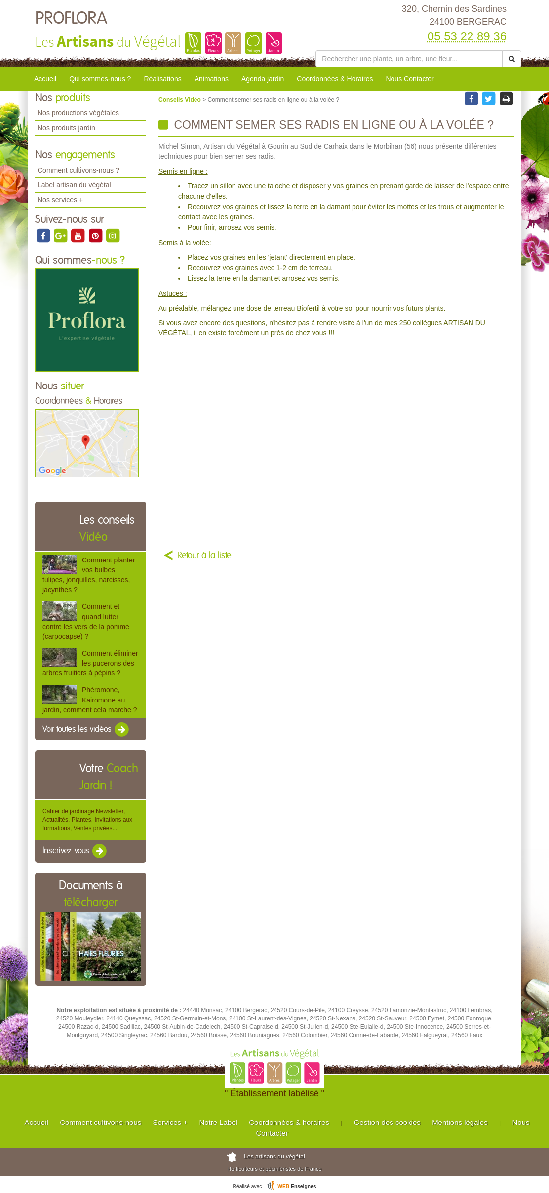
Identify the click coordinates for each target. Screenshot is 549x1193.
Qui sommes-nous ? (100, 79)
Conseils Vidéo (180, 99)
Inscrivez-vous (75, 851)
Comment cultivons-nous (100, 1122)
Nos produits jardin (66, 128)
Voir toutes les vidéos (86, 729)
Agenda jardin (262, 79)
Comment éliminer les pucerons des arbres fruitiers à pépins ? (90, 663)
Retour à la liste (204, 555)
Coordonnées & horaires (289, 1122)
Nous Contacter (409, 79)
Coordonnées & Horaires (335, 79)
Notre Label (218, 1122)
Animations (212, 79)
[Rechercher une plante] (409, 58)
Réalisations (162, 79)
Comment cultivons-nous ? (78, 170)
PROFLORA (71, 18)
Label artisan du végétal (74, 185)
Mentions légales (460, 1122)
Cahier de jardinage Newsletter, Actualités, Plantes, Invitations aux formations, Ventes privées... (87, 820)
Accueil (45, 79)
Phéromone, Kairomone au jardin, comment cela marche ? (89, 699)
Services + (170, 1122)
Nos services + (60, 200)
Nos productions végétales (78, 113)
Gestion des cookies (387, 1122)
